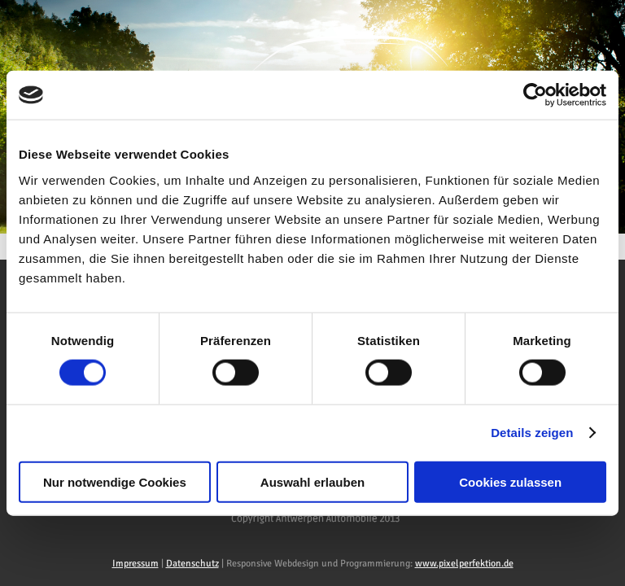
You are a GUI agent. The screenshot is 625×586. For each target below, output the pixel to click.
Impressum (135, 564)
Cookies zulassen (510, 481)
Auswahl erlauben (312, 481)
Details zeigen (532, 433)
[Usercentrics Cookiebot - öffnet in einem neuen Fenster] (535, 95)
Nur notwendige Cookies (114, 481)
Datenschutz (192, 564)
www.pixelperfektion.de (464, 564)
